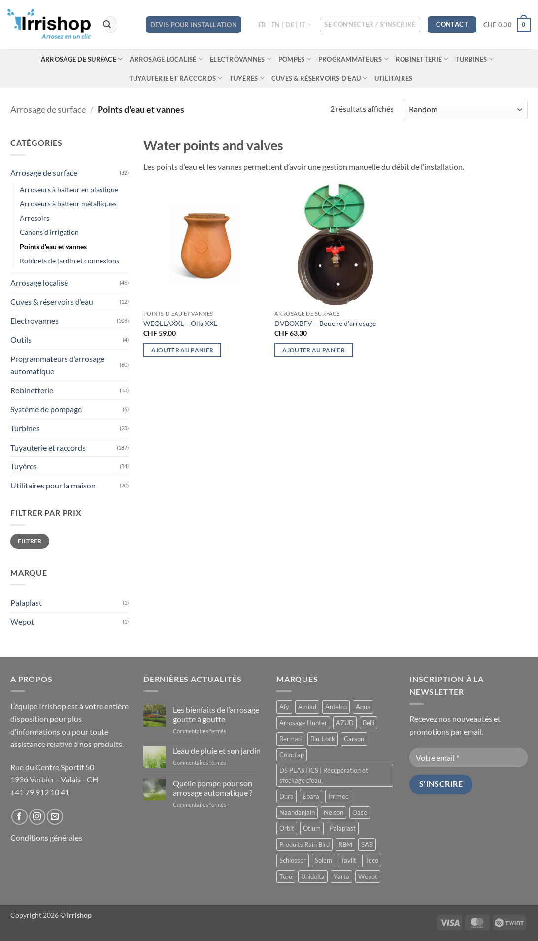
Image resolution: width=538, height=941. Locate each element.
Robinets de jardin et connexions (69, 261)
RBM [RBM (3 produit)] (345, 844)
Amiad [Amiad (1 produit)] (307, 707)
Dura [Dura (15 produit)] (286, 796)
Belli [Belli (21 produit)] (368, 723)
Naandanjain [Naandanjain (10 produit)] (297, 812)
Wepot (22, 621)
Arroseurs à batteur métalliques (68, 203)
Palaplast (26, 602)
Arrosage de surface (82, 59)
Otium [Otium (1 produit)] (312, 828)
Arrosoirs (34, 218)
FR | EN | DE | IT (285, 24)
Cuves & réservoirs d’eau (319, 78)
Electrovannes (240, 59)
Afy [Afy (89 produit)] (284, 707)
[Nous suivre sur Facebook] (19, 817)
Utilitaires (393, 78)
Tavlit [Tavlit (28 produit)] (348, 860)
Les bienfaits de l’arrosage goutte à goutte (216, 714)
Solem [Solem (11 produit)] (323, 860)
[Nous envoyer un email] (55, 817)
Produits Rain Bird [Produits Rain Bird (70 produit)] (304, 844)
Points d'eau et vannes (53, 246)
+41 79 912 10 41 (39, 792)
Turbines (474, 59)
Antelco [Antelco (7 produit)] (336, 707)
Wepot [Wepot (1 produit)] (367, 876)
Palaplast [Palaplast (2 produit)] (343, 828)
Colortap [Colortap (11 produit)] (291, 755)
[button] (370, 24)
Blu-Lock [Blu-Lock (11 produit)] (322, 739)
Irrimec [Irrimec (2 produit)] (338, 796)
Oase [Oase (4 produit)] (359, 812)
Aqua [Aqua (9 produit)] (363, 707)
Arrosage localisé (166, 59)
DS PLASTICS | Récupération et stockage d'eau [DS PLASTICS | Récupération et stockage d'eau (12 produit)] (323, 775)
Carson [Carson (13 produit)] (354, 739)
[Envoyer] (107, 24)
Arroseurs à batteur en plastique (69, 189)
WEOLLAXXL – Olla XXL (180, 323)
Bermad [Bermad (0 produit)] (290, 739)
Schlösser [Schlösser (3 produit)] (292, 860)
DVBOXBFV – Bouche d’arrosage (325, 323)
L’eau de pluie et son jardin (217, 750)
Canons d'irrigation (49, 232)
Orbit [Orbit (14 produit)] (286, 828)
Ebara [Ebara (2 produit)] (311, 796)
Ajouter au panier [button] (182, 350)
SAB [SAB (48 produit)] (367, 844)
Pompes (294, 59)
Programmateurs (353, 59)
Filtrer (30, 541)
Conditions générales (46, 837)
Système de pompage (46, 409)
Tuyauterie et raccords (176, 78)
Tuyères (247, 78)
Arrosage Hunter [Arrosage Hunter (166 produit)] (303, 723)
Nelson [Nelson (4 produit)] (333, 812)
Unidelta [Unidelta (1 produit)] (313, 876)
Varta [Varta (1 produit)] (341, 876)
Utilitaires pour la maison (53, 485)
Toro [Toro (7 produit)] (285, 876)
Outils (21, 339)
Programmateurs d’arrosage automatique (57, 365)
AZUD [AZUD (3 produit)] (345, 723)
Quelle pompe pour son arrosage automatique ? (212, 788)
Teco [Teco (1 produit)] (371, 860)
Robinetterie (422, 59)
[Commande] (465, 109)
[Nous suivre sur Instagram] (37, 817)
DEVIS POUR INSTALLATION (193, 25)
